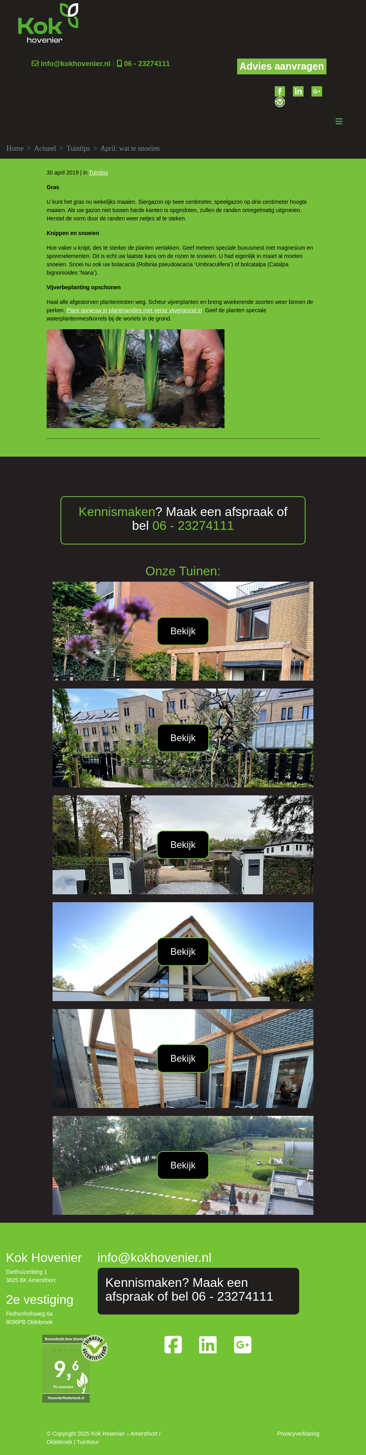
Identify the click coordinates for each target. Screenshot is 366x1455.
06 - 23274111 (147, 64)
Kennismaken (117, 512)
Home (15, 148)
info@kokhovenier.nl (76, 64)
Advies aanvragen (282, 66)
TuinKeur (88, 1442)
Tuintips (78, 148)
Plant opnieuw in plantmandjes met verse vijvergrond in (134, 310)
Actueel (45, 148)
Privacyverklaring (298, 1433)
